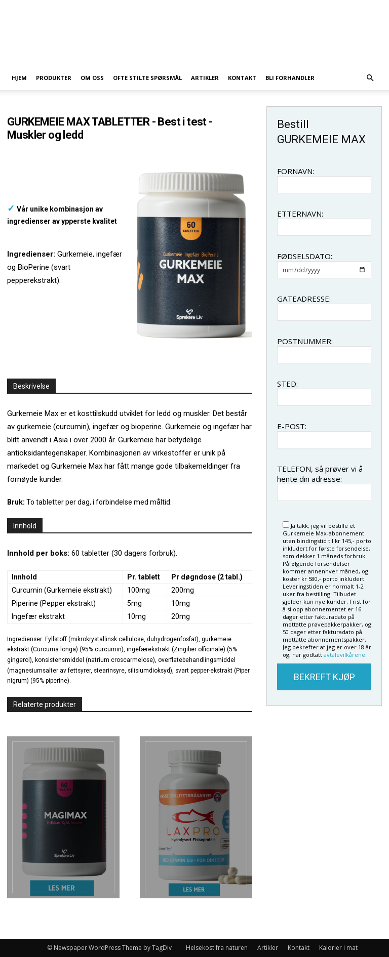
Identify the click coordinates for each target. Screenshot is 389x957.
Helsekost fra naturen (217, 947)
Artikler (205, 77)
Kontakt (242, 77)
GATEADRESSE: (304, 299)
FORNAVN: (295, 171)
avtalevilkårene (344, 654)
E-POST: (291, 426)
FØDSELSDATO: (304, 256)
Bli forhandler (290, 77)
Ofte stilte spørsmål (147, 77)
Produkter (53, 77)
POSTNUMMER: (305, 341)
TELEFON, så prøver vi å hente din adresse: (320, 474)
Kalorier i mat (338, 947)
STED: (287, 384)
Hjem (19, 77)
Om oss (92, 77)
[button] (370, 78)
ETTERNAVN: (300, 214)
